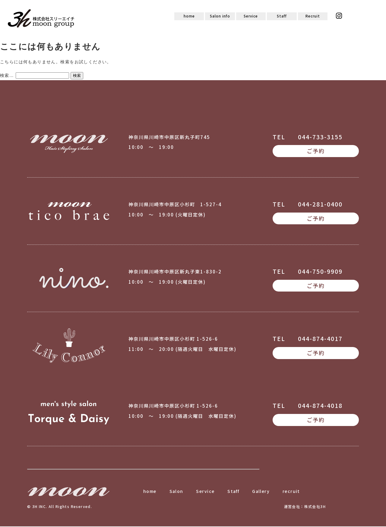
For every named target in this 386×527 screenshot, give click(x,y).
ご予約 (316, 151)
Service (250, 16)
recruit (291, 492)
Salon (176, 492)
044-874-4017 (320, 339)
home (189, 16)
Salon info (220, 16)
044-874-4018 (320, 406)
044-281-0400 (320, 204)
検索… (7, 75)
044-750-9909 (320, 271)
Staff (282, 16)
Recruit (312, 16)
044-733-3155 (320, 137)
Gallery (261, 492)
